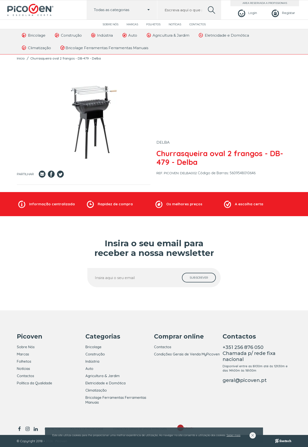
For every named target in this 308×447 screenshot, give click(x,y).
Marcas (132, 24)
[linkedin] (36, 429)
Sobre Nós (110, 24)
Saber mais (233, 435)
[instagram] (27, 429)
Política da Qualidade (34, 383)
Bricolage (33, 35)
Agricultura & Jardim (167, 35)
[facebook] (20, 429)
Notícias (175, 24)
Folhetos (153, 24)
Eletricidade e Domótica (223, 35)
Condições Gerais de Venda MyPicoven (187, 354)
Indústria (101, 35)
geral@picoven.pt (245, 380)
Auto (129, 35)
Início (21, 58)
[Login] (247, 13)
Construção (68, 35)
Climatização (36, 47)
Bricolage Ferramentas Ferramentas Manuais (104, 47)
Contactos (197, 24)
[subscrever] (199, 277)
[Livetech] (283, 441)
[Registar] (283, 13)
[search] (211, 10)
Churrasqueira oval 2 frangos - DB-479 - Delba (65, 58)
